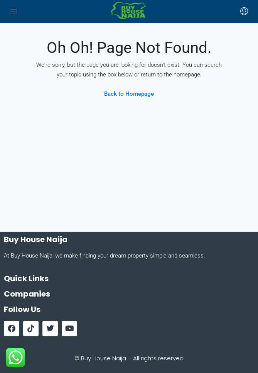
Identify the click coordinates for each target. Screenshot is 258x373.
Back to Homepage (129, 93)
